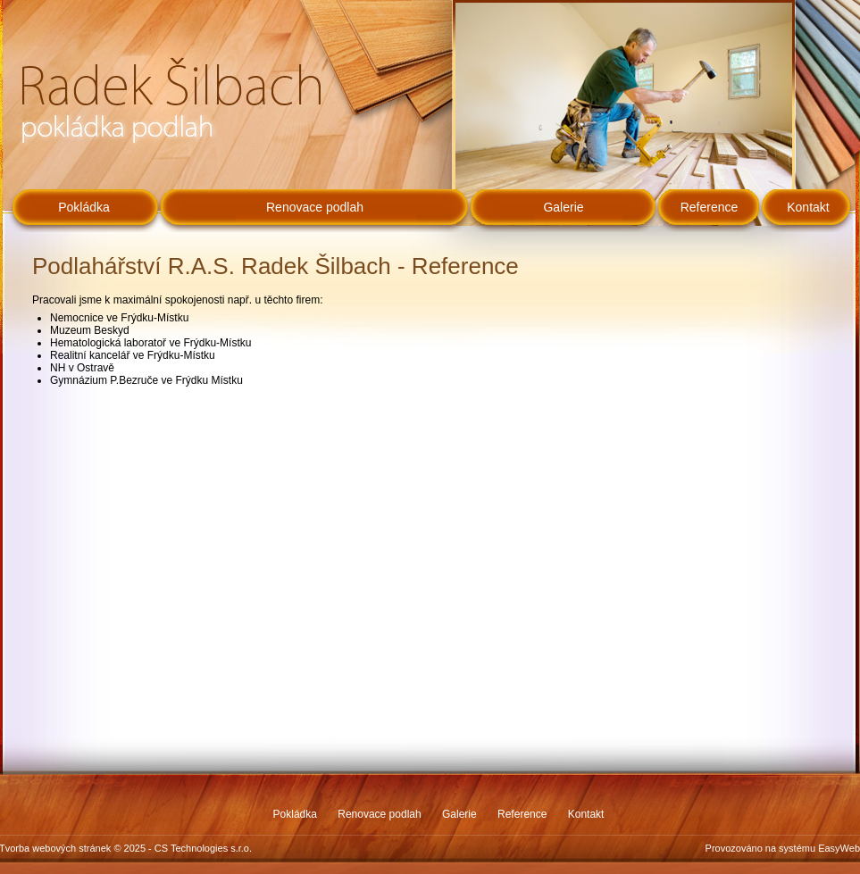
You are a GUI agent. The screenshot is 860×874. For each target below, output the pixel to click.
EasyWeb (839, 848)
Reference (709, 207)
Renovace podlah (314, 207)
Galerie (563, 207)
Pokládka (84, 207)
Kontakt (808, 207)
